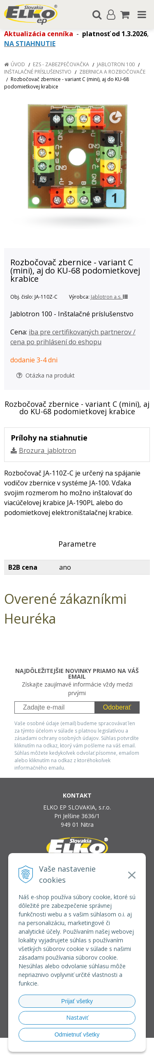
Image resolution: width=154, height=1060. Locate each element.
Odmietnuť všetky (77, 1034)
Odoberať (117, 707)
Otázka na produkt (45, 375)
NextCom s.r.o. (92, 1052)
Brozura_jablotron (47, 450)
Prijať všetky (77, 1001)
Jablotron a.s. (109, 296)
